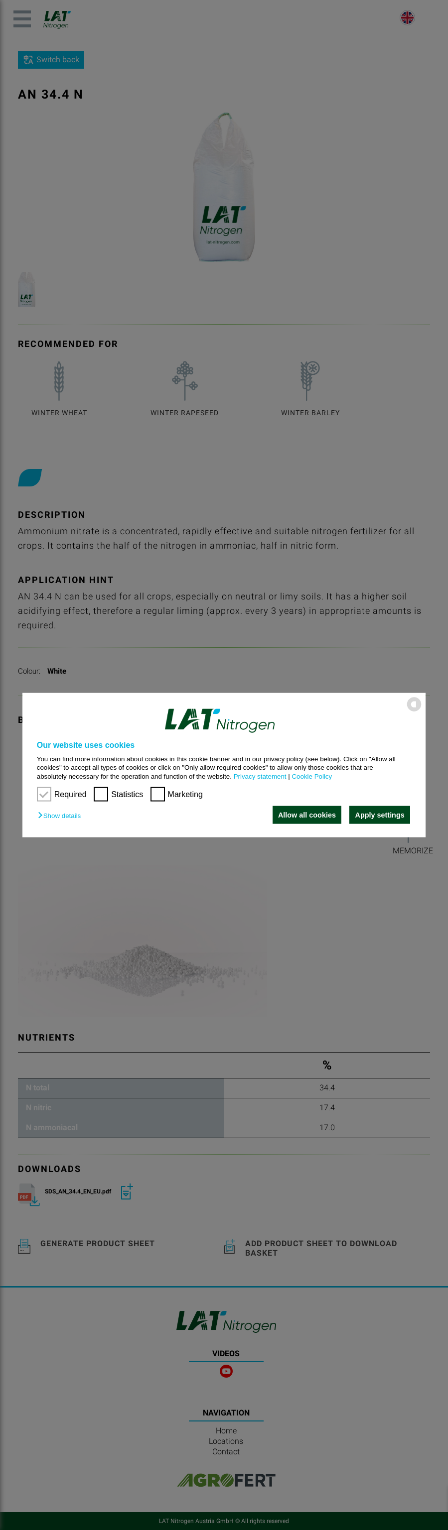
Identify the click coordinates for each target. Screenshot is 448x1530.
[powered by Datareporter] (414, 710)
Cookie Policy (312, 776)
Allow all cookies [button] (306, 815)
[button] (62, 816)
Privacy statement (260, 776)
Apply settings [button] (380, 815)
